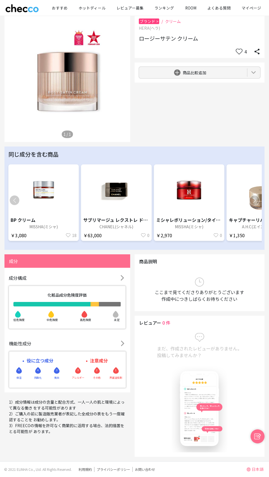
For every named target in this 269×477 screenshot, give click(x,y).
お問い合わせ (145, 469)
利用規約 (85, 469)
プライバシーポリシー (113, 469)
